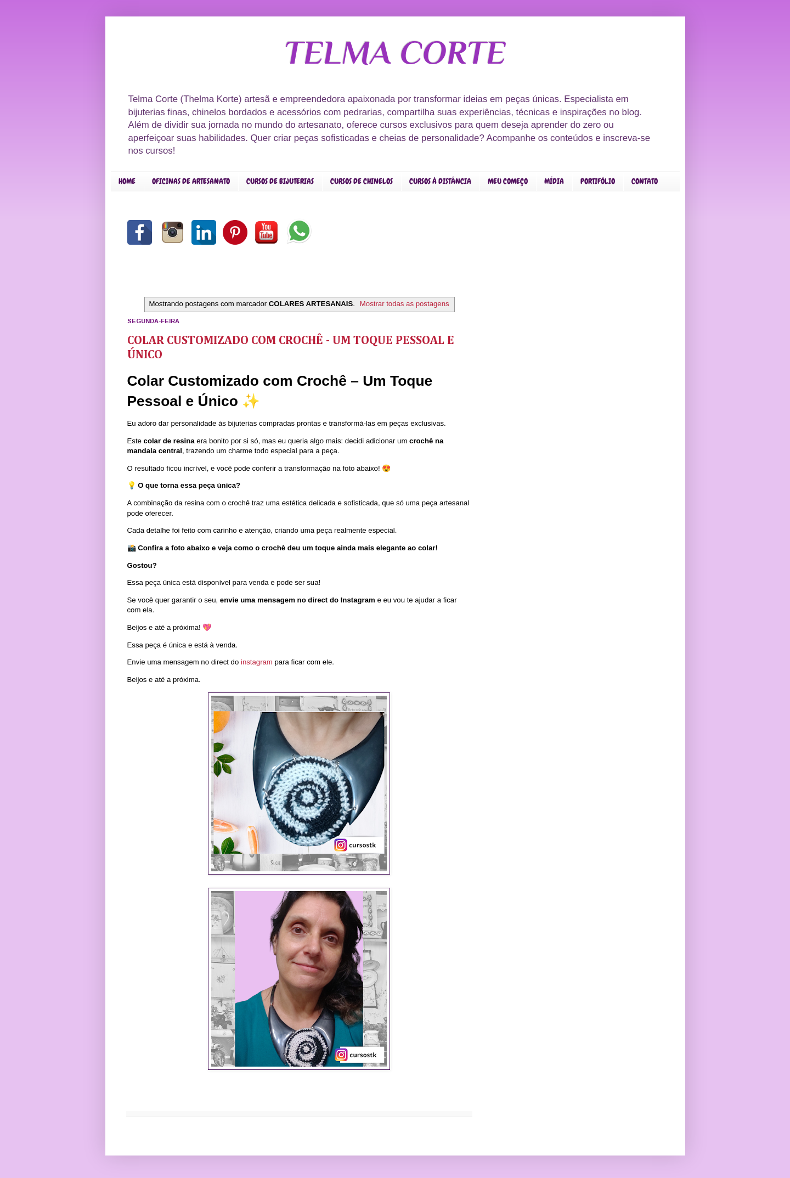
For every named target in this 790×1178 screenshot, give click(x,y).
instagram (257, 662)
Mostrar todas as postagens (404, 304)
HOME (127, 181)
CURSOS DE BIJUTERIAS (280, 181)
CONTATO (644, 181)
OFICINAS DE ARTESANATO (191, 181)
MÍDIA (554, 181)
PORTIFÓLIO (597, 181)
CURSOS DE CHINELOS (361, 181)
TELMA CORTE (395, 52)
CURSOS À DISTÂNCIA (440, 181)
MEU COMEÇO (508, 181)
